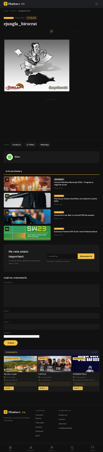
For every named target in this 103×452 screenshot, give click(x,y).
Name (7, 311)
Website (7, 333)
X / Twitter (30, 145)
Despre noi (63, 415)
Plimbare (14, 412)
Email (7, 322)
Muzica (38, 418)
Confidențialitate (65, 428)
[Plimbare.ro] (14, 3)
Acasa (6, 11)
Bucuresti (59, 179)
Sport (38, 436)
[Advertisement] (51, 119)
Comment (8, 282)
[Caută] (96, 3)
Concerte (13, 11)
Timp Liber (40, 423)
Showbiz (39, 427)
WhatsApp (45, 145)
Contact (62, 419)
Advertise (62, 424)
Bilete (8, 388)
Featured (39, 431)
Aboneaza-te (86, 256)
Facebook (17, 145)
